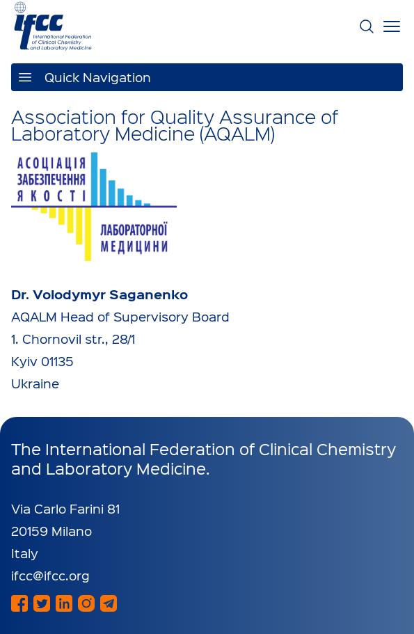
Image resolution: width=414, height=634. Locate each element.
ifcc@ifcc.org (50, 575)
